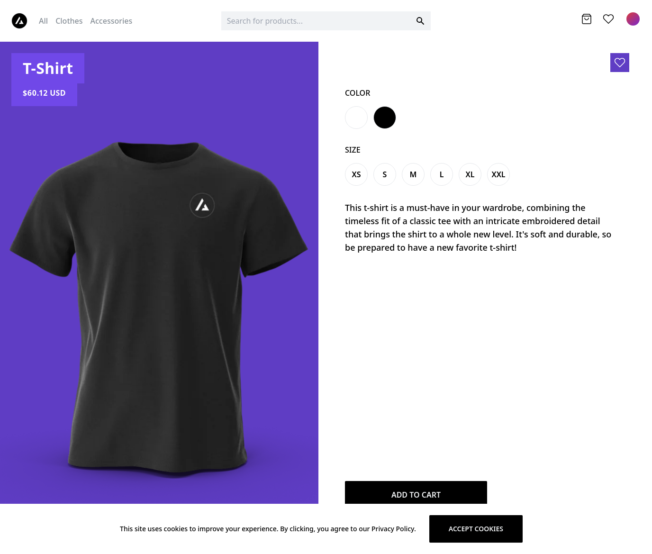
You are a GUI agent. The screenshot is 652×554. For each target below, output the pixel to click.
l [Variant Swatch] (442, 174)
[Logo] (19, 21)
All (43, 21)
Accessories (112, 21)
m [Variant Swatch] (413, 174)
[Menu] (633, 19)
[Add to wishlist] (619, 62)
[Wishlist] (608, 19)
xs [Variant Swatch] (356, 174)
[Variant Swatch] (356, 117)
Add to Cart (416, 495)
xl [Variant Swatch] (470, 174)
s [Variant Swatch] (385, 174)
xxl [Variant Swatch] (498, 174)
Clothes (68, 21)
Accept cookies (476, 528)
